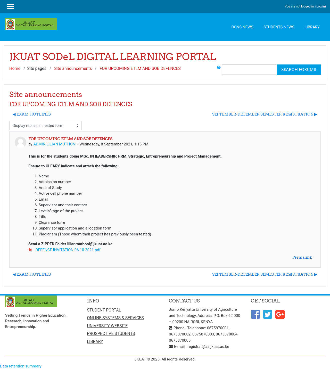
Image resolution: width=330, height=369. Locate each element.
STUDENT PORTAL (104, 310)
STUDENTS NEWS (278, 27)
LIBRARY (312, 27)
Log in (320, 6)
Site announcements (73, 68)
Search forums (298, 69)
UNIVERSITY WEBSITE (107, 325)
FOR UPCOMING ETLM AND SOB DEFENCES (140, 68)
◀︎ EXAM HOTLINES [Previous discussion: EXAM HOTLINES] (32, 114)
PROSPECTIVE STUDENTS (111, 333)
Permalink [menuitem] (302, 257)
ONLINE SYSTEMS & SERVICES (115, 317)
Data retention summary (21, 366)
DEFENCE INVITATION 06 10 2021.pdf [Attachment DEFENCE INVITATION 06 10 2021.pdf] (64, 250)
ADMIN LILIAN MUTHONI (54, 144)
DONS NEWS (242, 27)
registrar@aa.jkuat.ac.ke (208, 346)
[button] (219, 69)
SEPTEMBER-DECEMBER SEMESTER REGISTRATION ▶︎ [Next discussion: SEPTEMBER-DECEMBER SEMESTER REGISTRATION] (264, 114)
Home (14, 68)
